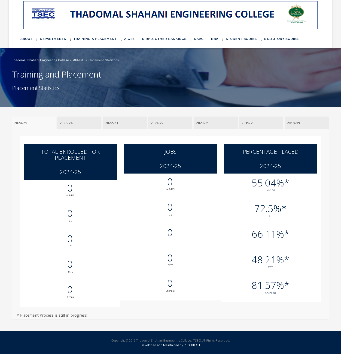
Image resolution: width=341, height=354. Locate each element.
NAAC (199, 39)
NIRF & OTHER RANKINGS (164, 39)
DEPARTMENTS (53, 39)
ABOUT (26, 39)
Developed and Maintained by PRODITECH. (171, 345)
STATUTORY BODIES (281, 39)
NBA (214, 39)
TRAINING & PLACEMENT (95, 39)
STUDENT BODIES (241, 39)
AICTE (129, 39)
